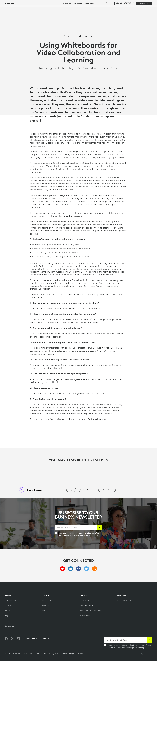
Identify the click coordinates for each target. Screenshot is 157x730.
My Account (146, 8)
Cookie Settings (68, 723)
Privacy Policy (54, 723)
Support (135, 2)
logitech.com (69, 488)
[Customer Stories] (107, 559)
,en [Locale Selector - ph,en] (146, 2)
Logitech (108, 2)
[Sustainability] (47, 669)
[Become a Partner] (86, 674)
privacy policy (138, 717)
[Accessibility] (47, 679)
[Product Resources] (87, 559)
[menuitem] (67, 15)
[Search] (133, 8)
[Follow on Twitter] (12, 707)
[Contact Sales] (144, 15)
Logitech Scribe (68, 264)
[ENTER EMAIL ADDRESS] (76, 597)
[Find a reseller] (85, 669)
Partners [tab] (91, 7)
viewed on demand (72, 285)
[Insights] (71, 559)
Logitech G (118, 2)
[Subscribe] (99, 597)
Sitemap (80, 723)
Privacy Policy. (92, 604)
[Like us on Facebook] (6, 707)
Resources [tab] (77, 7)
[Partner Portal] (85, 685)
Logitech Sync (79, 448)
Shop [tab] (38, 7)
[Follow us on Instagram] (18, 707)
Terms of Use (41, 723)
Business (128, 2)
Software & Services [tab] (56, 7)
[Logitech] (21, 8)
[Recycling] (46, 674)
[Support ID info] (49, 708)
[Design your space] (124, 15)
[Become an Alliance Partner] (90, 679)
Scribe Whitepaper (98, 488)
